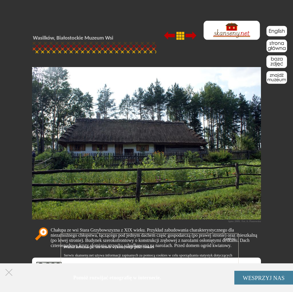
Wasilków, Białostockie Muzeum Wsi (73, 37)
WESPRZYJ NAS (264, 278)
